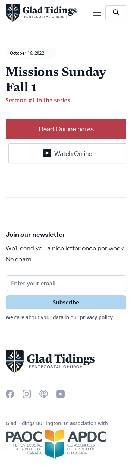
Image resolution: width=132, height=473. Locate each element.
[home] (41, 13)
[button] (95, 12)
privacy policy (96, 317)
